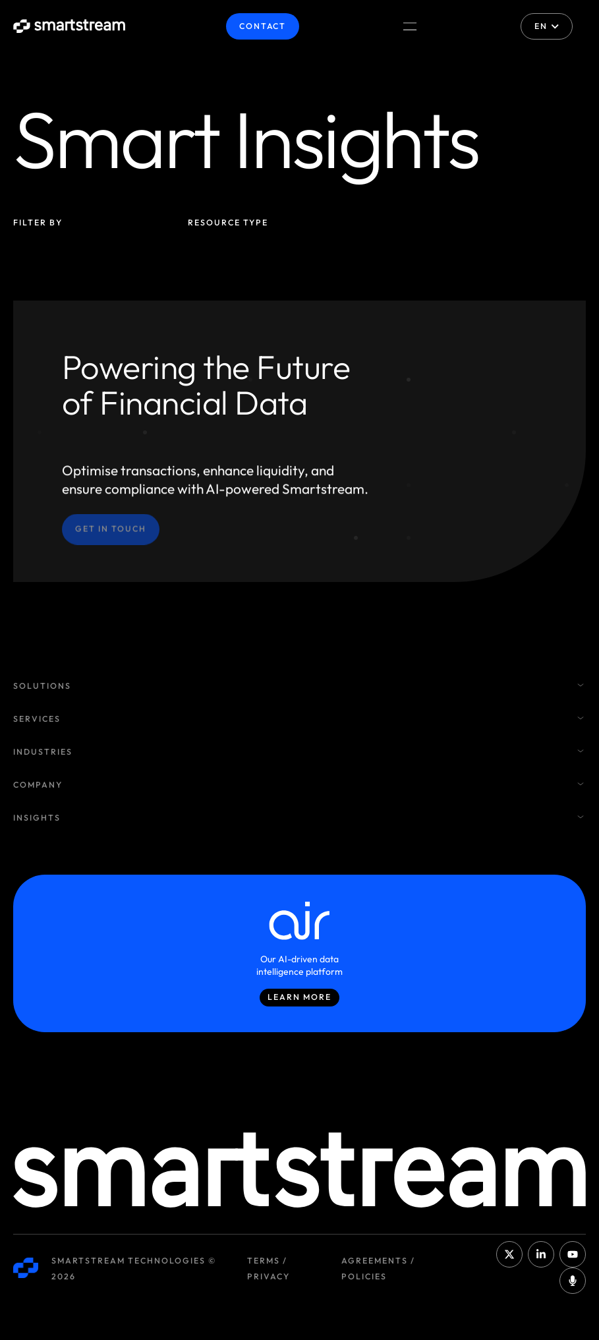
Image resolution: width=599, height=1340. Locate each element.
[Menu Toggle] (410, 26)
